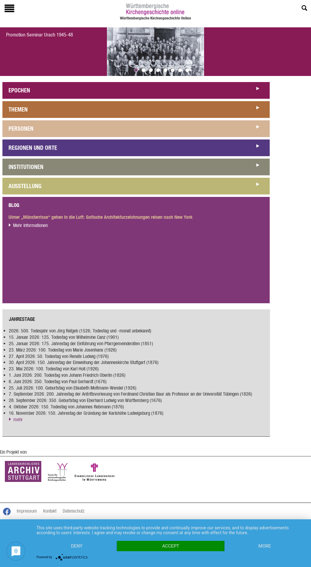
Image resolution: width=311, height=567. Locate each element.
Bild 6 (172, 70)
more (264, 546)
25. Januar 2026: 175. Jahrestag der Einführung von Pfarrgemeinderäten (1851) (81, 343)
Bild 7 (180, 70)
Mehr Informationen (30, 225)
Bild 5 (165, 70)
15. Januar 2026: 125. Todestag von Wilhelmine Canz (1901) (64, 337)
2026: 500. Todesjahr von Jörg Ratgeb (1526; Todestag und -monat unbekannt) (80, 331)
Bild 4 (158, 70)
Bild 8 (187, 70)
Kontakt (49, 511)
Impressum (27, 511)
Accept (170, 546)
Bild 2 (143, 70)
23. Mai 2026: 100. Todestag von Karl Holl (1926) (54, 369)
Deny (77, 546)
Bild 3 (151, 70)
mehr (18, 419)
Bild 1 (136, 70)
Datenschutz (73, 511)
